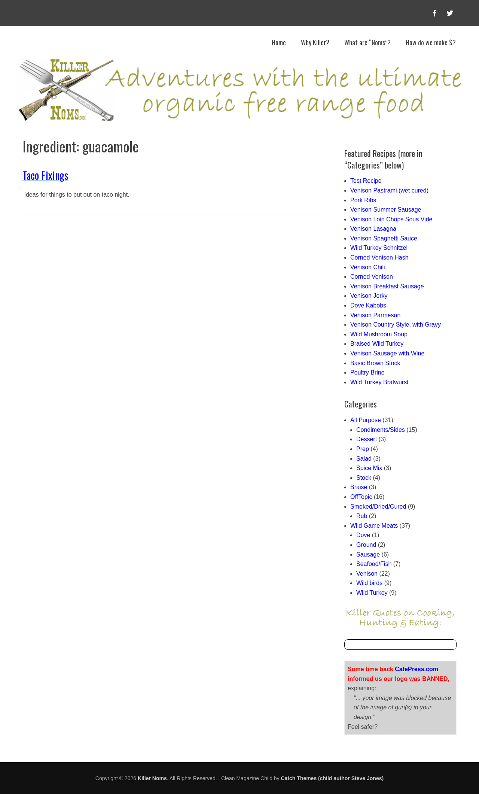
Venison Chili (367, 267)
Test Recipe (366, 181)
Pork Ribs (363, 200)
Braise (358, 487)
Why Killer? (315, 42)
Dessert (366, 439)
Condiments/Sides (380, 430)
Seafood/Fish (373, 564)
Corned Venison (371, 276)
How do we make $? (431, 42)
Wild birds (369, 583)
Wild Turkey (372, 593)
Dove (363, 535)
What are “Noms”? (367, 42)
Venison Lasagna (373, 228)
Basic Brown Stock (375, 363)
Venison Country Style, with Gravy (395, 324)
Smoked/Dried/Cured (378, 506)
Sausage (368, 554)
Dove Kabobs (368, 305)
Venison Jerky (369, 296)
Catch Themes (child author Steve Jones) (332, 778)
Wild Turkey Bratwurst (379, 382)
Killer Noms (152, 778)
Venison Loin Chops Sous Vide (391, 219)
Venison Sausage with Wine (387, 353)
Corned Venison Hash (379, 257)
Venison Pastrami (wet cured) (389, 190)
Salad (364, 458)
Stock (363, 478)
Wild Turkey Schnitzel (379, 248)
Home (279, 42)
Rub (361, 516)
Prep (362, 449)
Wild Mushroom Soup (379, 334)
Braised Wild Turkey (376, 343)
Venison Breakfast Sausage (387, 286)
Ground (366, 545)
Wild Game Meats (374, 525)
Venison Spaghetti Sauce (383, 238)
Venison (367, 573)
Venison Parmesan (375, 315)
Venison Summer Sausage (385, 209)
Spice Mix (369, 468)
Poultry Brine (367, 372)
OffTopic (361, 497)
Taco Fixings (45, 175)
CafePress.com (416, 669)
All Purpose (365, 420)
